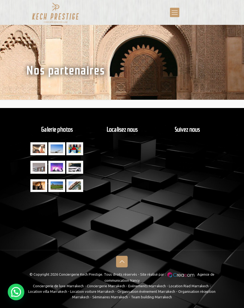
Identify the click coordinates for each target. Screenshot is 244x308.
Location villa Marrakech (47, 291)
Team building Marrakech (151, 297)
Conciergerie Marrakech (106, 286)
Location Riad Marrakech (189, 286)
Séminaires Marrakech (110, 297)
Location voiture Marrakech (92, 291)
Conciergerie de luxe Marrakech (58, 286)
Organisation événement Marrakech (146, 291)
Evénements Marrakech (147, 286)
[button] (16, 292)
